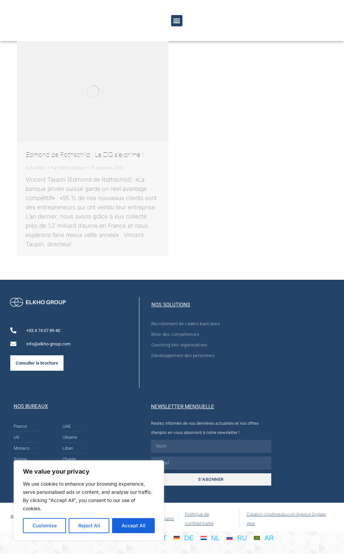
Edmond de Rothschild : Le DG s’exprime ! (85, 154)
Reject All (89, 525)
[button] (176, 20)
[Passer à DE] (183, 537)
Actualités (36, 167)
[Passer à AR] (263, 537)
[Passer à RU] (236, 537)
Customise (44, 525)
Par (68, 167)
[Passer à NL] (210, 537)
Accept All (134, 525)
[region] (89, 500)
